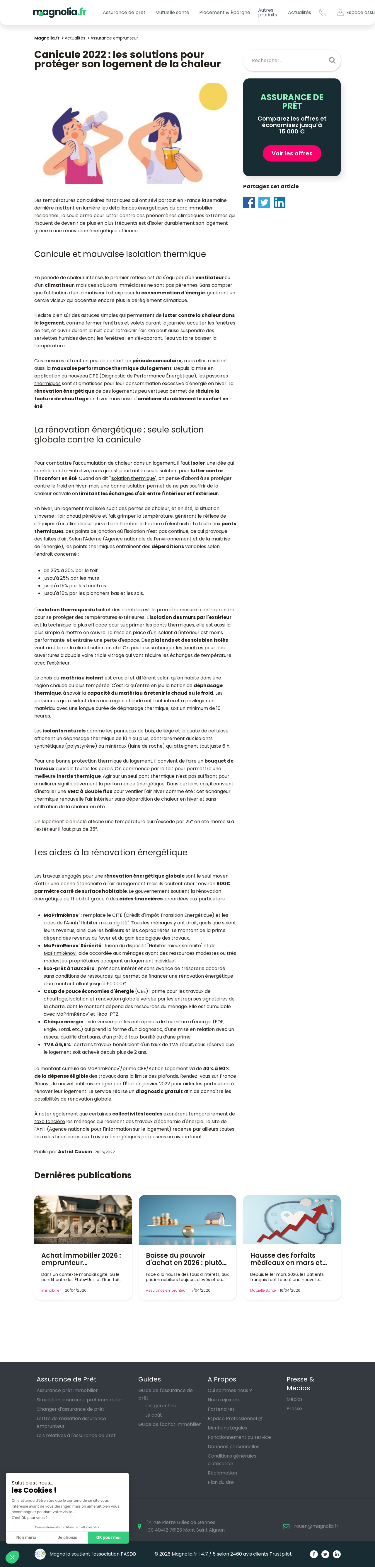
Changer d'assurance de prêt (70, 1409)
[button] (12, 1557)
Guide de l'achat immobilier (169, 1424)
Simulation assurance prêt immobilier (79, 1399)
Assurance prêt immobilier (67, 1390)
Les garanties (160, 1405)
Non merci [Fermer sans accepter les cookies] (26, 1537)
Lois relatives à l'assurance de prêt (76, 1435)
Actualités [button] (299, 12)
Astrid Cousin (75, 1151)
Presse (294, 1408)
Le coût (153, 1415)
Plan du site (221, 1482)
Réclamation (222, 1473)
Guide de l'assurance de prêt (165, 1394)
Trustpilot (281, 1554)
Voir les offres (292, 153)
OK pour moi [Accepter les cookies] (108, 1537)
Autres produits (267, 12)
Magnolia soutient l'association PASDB (85, 1554)
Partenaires (221, 1409)
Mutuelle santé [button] (172, 12)
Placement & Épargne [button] (224, 12)
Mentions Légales (227, 1427)
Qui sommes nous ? (230, 1390)
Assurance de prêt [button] (124, 12)
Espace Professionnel (232, 1418)
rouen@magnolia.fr (316, 1526)
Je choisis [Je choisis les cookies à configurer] (67, 1537)
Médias (295, 1399)
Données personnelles (233, 1446)
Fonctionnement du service (239, 1437)
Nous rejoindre (224, 1399)
